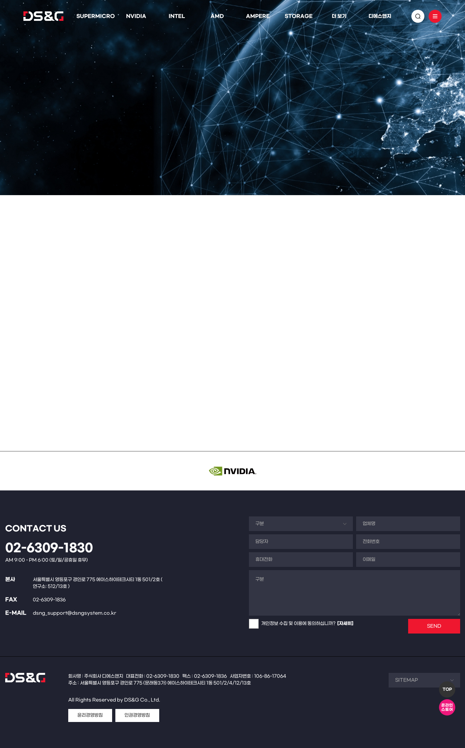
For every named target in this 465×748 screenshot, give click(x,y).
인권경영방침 (137, 715)
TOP (447, 689)
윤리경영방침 (90, 715)
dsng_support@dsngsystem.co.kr (74, 613)
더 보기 (339, 16)
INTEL (177, 16)
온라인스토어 (447, 707)
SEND (434, 626)
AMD (217, 16)
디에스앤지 (379, 16)
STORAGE (299, 16)
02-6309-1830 (49, 548)
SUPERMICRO (95, 16)
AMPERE (258, 16)
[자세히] (345, 623)
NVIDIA (136, 16)
